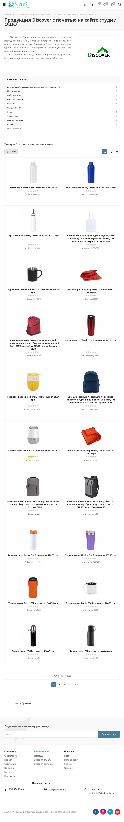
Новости (8, 759)
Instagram (103, 812)
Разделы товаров (17, 79)
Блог (66, 755)
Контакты (9, 771)
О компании (11, 755)
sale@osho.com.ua (58, 789)
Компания (10, 751)
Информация (41, 751)
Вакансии (9, 767)
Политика (9, 775)
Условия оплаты (43, 759)
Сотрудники (10, 763)
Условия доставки (43, 763)
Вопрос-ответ (71, 759)
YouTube (117, 812)
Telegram (110, 812)
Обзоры (68, 767)
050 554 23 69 (16, 789)
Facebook (96, 812)
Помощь (38, 755)
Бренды (68, 763)
